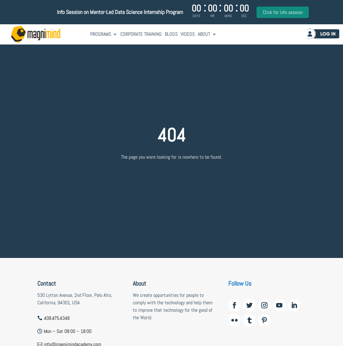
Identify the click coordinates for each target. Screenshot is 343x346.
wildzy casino (145, 340)
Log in (320, 35)
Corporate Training (141, 34)
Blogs (171, 34)
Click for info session (283, 12)
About (204, 34)
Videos (188, 34)
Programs (100, 34)
